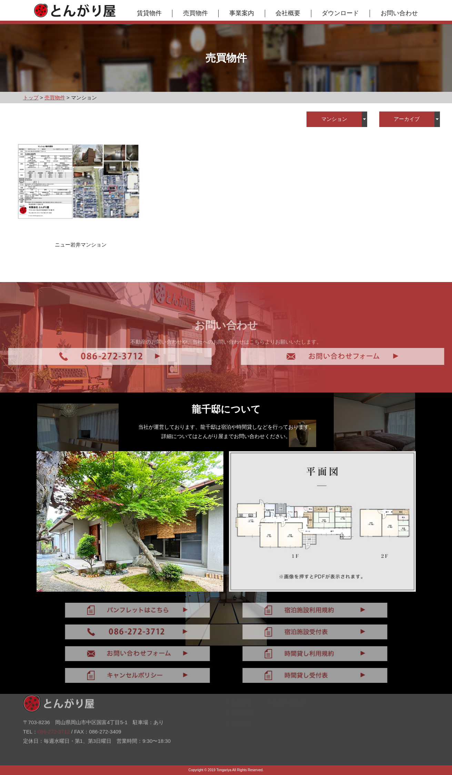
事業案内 (241, 13)
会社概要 (287, 13)
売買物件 (195, 13)
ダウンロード (340, 13)
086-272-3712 (54, 717)
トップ (236, 685)
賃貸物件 (149, 13)
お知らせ (239, 727)
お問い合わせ (399, 13)
